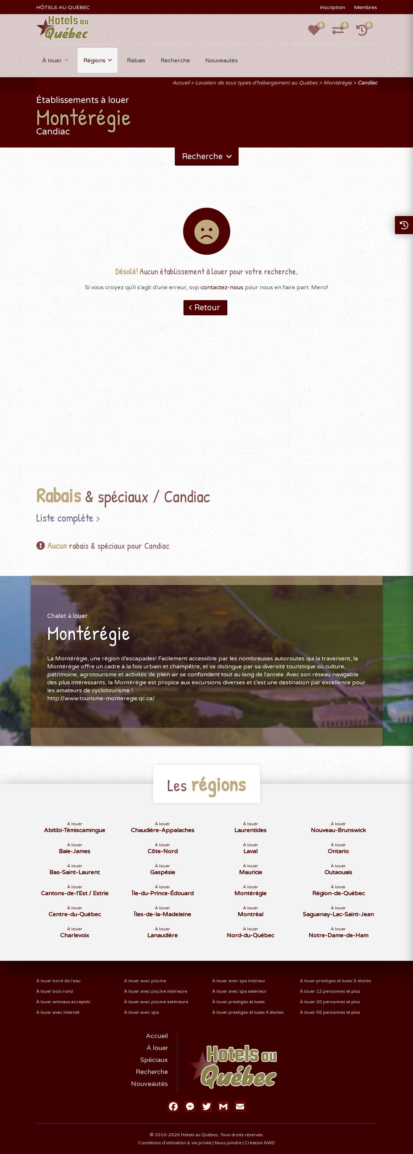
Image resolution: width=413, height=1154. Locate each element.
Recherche (175, 60)
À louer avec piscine (145, 980)
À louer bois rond (54, 991)
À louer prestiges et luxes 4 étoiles (248, 1012)
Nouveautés (221, 60)
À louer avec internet (57, 1012)
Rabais (136, 60)
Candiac (367, 83)
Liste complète (65, 517)
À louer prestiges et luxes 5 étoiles (335, 980)
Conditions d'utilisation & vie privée (174, 1142)
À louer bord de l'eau (58, 980)
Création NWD (260, 1142)
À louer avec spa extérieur (239, 991)
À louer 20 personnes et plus (330, 1001)
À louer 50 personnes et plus (330, 1012)
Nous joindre (228, 1142)
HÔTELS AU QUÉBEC (63, 7)
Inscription (332, 7)
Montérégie (337, 83)
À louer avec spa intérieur (238, 980)
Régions (94, 60)
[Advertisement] (206, 411)
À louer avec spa (141, 1012)
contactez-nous (222, 287)
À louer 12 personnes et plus (330, 991)
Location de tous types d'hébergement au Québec (256, 83)
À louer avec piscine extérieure (156, 1001)
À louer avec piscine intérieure (155, 991)
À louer (52, 60)
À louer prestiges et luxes (238, 1001)
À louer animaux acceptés (63, 1001)
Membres (365, 7)
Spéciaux (154, 1060)
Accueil (180, 83)
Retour (207, 307)
